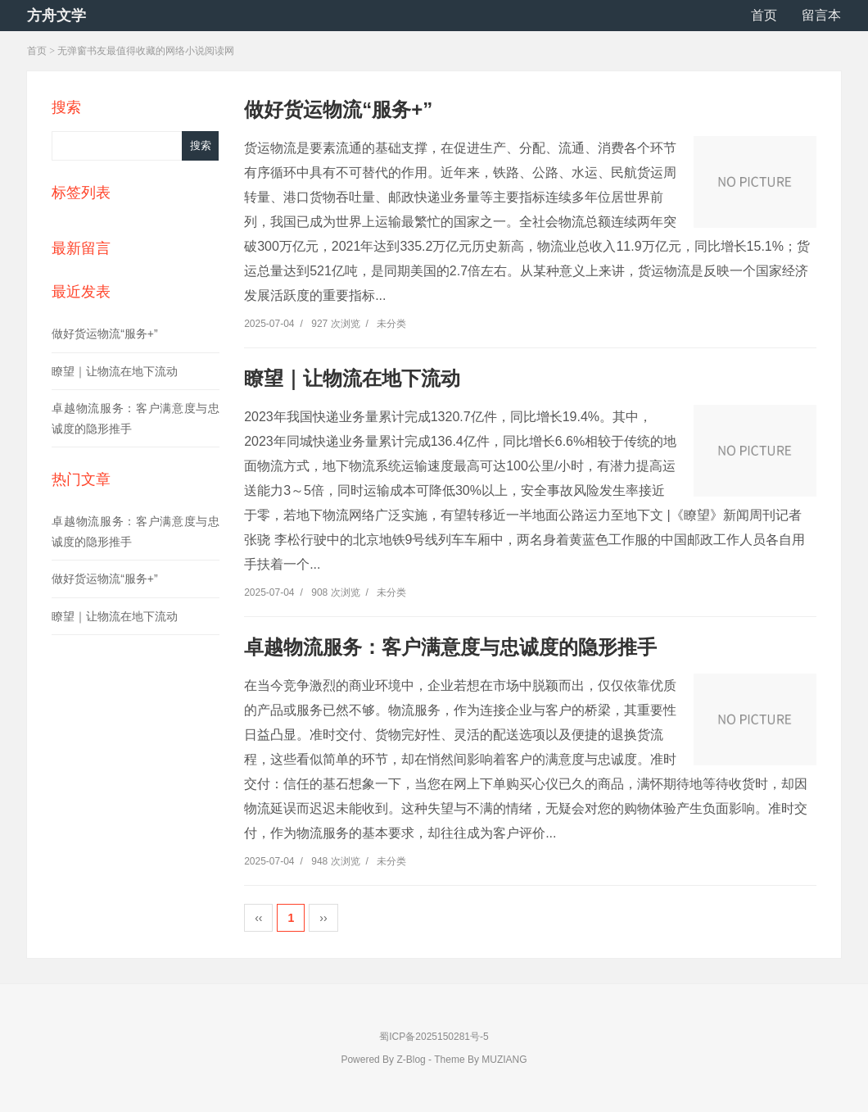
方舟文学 (56, 15)
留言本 (821, 15)
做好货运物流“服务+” (105, 333)
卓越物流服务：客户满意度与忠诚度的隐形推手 (450, 647)
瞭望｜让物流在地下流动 (115, 371)
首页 (764, 15)
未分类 (391, 323)
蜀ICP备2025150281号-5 (433, 1036)
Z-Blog (410, 1059)
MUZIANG (504, 1059)
